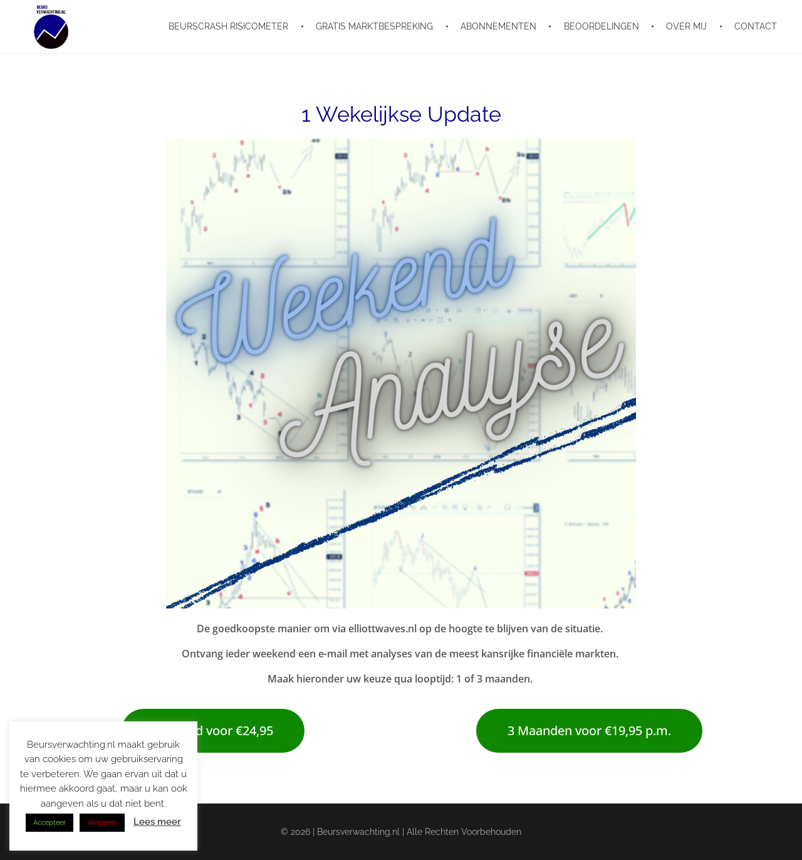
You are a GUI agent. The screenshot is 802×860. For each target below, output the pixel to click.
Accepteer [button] (49, 823)
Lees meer (157, 821)
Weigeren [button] (102, 823)
